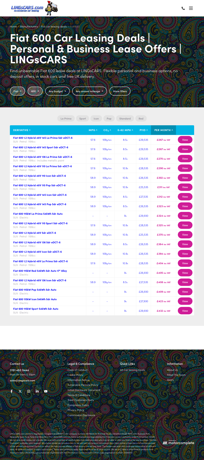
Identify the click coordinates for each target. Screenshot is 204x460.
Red (141, 118)
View (185, 139)
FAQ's (170, 380)
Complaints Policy (78, 405)
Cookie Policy (75, 374)
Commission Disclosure (81, 415)
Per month (162, 130)
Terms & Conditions (79, 395)
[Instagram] (28, 392)
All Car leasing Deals (132, 370)
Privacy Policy (76, 410)
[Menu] (191, 8)
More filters (120, 91)
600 (35, 91)
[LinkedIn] (37, 392)
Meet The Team (176, 374)
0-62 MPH (124, 130)
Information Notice (79, 380)
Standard (125, 118)
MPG (92, 130)
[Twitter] (20, 392)
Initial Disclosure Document (84, 390)
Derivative (20, 130)
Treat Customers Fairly (81, 400)
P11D (143, 130)
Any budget (58, 91)
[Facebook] (11, 392)
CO (106, 130)
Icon (96, 118)
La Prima (66, 118)
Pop (109, 118)
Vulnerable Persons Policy (83, 385)
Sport (82, 118)
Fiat (18, 91)
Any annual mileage (90, 91)
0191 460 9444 (19, 370)
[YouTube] (45, 392)
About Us (172, 370)
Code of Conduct (78, 370)
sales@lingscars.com (22, 380)
